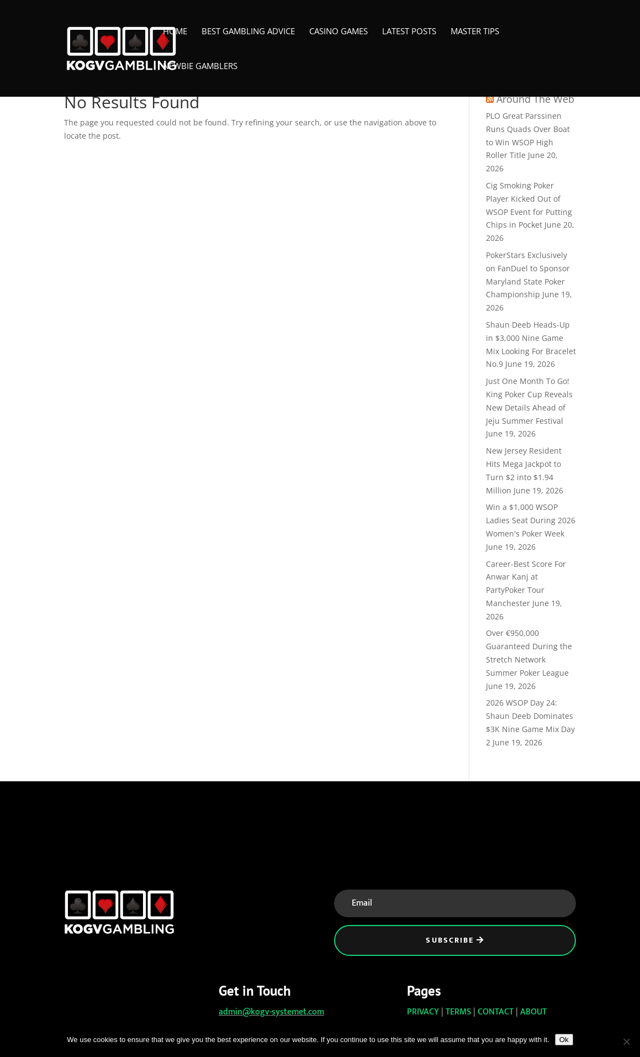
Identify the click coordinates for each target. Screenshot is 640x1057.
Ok (564, 1039)
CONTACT (496, 1012)
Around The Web (535, 99)
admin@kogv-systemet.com (271, 1012)
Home (175, 31)
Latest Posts (409, 31)
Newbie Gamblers (200, 66)
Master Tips (475, 31)
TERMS (458, 1012)
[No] (626, 1041)
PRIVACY (423, 1012)
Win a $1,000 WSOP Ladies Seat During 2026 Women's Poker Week (530, 520)
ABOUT (533, 1012)
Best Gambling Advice (248, 31)
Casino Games (338, 31)
